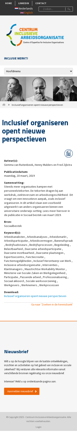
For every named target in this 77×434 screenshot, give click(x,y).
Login (38, 426)
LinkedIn (23, 3)
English (26, 12)
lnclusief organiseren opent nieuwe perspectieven (35, 296)
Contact (40, 3)
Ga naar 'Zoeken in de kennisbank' (52, 304)
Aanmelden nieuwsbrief (20, 391)
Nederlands (24, 8)
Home (8, 3)
